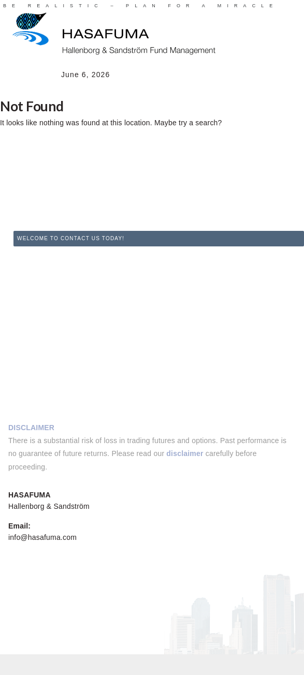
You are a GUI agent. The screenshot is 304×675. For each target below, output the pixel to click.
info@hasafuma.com (42, 537)
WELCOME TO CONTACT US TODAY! (70, 238)
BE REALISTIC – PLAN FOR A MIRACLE (140, 5)
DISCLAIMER (31, 427)
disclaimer (184, 453)
